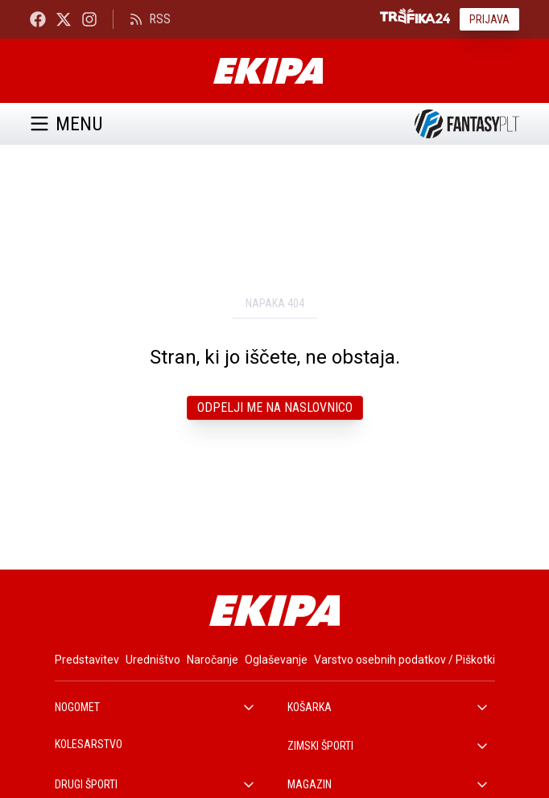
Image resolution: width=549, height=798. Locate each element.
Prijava (489, 19)
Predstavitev (87, 659)
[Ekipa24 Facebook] (38, 19)
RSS (150, 19)
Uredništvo (153, 659)
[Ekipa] (267, 71)
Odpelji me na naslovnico (275, 407)
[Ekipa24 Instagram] (89, 19)
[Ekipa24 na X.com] (64, 19)
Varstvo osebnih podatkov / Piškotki (404, 659)
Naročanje (212, 659)
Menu (66, 124)
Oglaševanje (276, 659)
